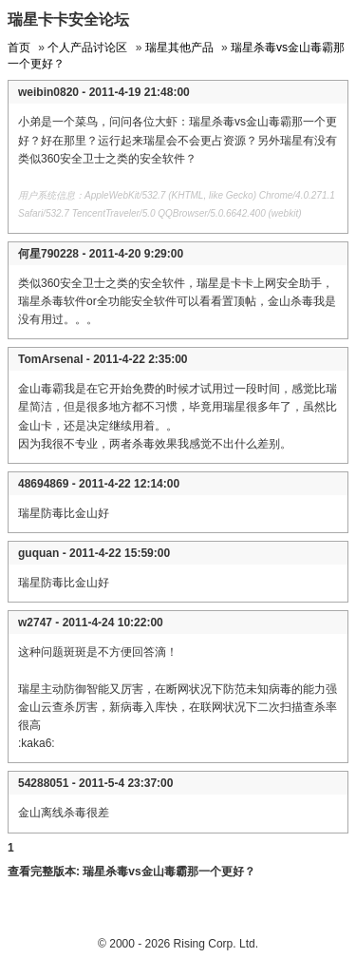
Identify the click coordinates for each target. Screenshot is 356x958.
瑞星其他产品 (179, 47)
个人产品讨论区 (87, 47)
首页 (19, 47)
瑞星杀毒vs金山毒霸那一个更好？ (168, 871)
